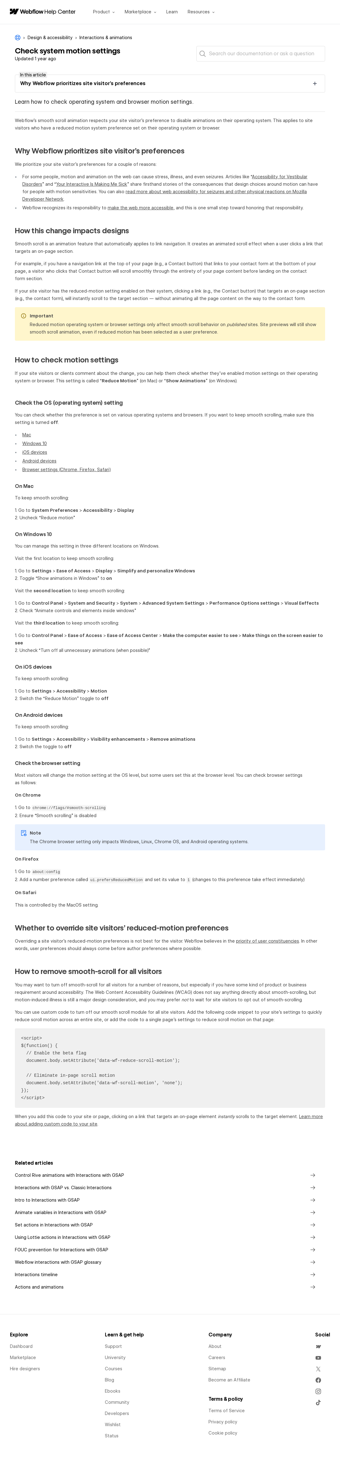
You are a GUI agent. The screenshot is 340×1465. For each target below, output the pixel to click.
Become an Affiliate (229, 1379)
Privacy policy (222, 1421)
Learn (172, 11)
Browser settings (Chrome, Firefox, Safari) (66, 469)
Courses (113, 1368)
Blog (109, 1379)
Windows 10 (34, 443)
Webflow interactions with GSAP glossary (166, 1262)
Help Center (60, 11)
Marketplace (23, 1357)
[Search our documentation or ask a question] (260, 53)
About (214, 1346)
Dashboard (21, 1346)
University (115, 1357)
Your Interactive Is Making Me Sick (91, 184)
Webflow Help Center (17, 37)
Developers (117, 1413)
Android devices (39, 460)
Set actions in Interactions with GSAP (166, 1225)
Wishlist (113, 1424)
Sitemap (217, 1368)
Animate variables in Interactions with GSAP (166, 1212)
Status (112, 1435)
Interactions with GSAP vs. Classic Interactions (166, 1188)
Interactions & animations (105, 37)
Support (113, 1346)
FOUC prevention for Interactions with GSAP (166, 1250)
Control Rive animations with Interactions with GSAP (166, 1175)
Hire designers (25, 1368)
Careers (216, 1357)
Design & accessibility (50, 37)
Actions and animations (166, 1287)
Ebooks (112, 1391)
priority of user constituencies (267, 941)
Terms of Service (226, 1410)
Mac (26, 434)
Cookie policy (222, 1433)
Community (117, 1402)
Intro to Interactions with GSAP (166, 1200)
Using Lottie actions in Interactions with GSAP (166, 1237)
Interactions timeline (166, 1275)
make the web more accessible (140, 207)
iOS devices (34, 452)
